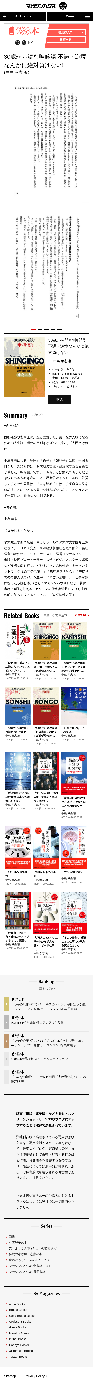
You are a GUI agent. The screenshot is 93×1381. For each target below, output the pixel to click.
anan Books (17, 1304)
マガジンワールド (46, 6)
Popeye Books (19, 1345)
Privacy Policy (35, 1376)
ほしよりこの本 (33, 1248)
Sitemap (10, 1376)
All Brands (17, 16)
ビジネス (72, 386)
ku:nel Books (17, 1339)
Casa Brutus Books (22, 1316)
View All (82, 615)
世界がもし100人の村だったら (29, 1260)
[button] (33, 329)
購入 (59, 399)
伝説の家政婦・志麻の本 (25, 1254)
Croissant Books (20, 1321)
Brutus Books (18, 1310)
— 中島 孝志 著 (60, 361)
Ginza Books (17, 1327)
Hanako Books (19, 1333)
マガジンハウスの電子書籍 (27, 1271)
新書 (12, 1236)
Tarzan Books (18, 1356)
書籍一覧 (72, 40)
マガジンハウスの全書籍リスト (30, 1266)
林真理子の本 (18, 1242)
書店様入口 (71, 32)
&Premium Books (21, 1351)
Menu (78, 16)
